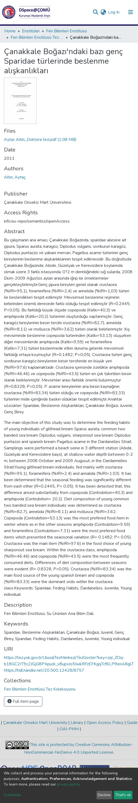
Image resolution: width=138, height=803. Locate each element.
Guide (131, 723)
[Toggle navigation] (130, 12)
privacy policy (68, 784)
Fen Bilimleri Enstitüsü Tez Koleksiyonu (37, 37)
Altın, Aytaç (14, 177)
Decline (104, 794)
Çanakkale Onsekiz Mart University (35, 723)
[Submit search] (95, 12)
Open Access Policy (105, 723)
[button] (103, 12)
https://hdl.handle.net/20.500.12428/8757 (44, 670)
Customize (12, 794)
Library (77, 723)
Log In (114, 12)
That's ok (123, 794)
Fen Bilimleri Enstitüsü (66, 31)
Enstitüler (31, 31)
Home (10, 31)
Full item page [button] (23, 701)
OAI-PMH (69, 729)
